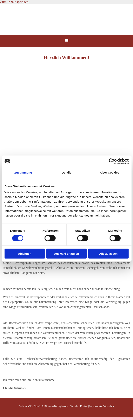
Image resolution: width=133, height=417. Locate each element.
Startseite (74, 406)
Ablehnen (24, 253)
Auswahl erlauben (66, 253)
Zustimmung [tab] (23, 172)
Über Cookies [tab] (109, 172)
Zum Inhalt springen (14, 2)
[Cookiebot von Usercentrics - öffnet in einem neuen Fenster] (112, 161)
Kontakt (84, 406)
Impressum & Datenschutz (101, 406)
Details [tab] (66, 172)
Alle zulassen (108, 253)
